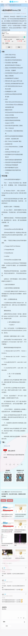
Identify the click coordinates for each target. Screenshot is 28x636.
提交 (7, 628)
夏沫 (6, 494)
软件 (7, 5)
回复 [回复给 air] (3, 574)
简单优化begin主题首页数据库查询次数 (14, 456)
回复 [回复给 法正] (3, 586)
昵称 (4, 624)
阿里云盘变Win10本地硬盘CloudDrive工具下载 (7, 518)
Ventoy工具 (7, 446)
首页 (3, 5)
